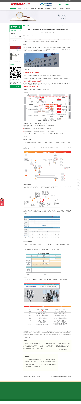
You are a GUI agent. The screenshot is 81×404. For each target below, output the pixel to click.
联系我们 (66, 0)
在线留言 (54, 8)
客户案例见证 (61, 8)
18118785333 (79, 179)
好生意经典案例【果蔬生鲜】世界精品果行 (33, 376)
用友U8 (28, 35)
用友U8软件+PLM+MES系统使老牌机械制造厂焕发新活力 (62, 376)
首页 (59, 25)
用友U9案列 (13, 33)
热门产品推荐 (26, 8)
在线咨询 (14, 86)
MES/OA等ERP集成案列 (16, 36)
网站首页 (13, 8)
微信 (70, 0)
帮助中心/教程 (33, 8)
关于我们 (19, 8)
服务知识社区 (40, 8)
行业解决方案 (47, 8)
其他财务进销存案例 (15, 40)
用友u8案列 (13, 30)
